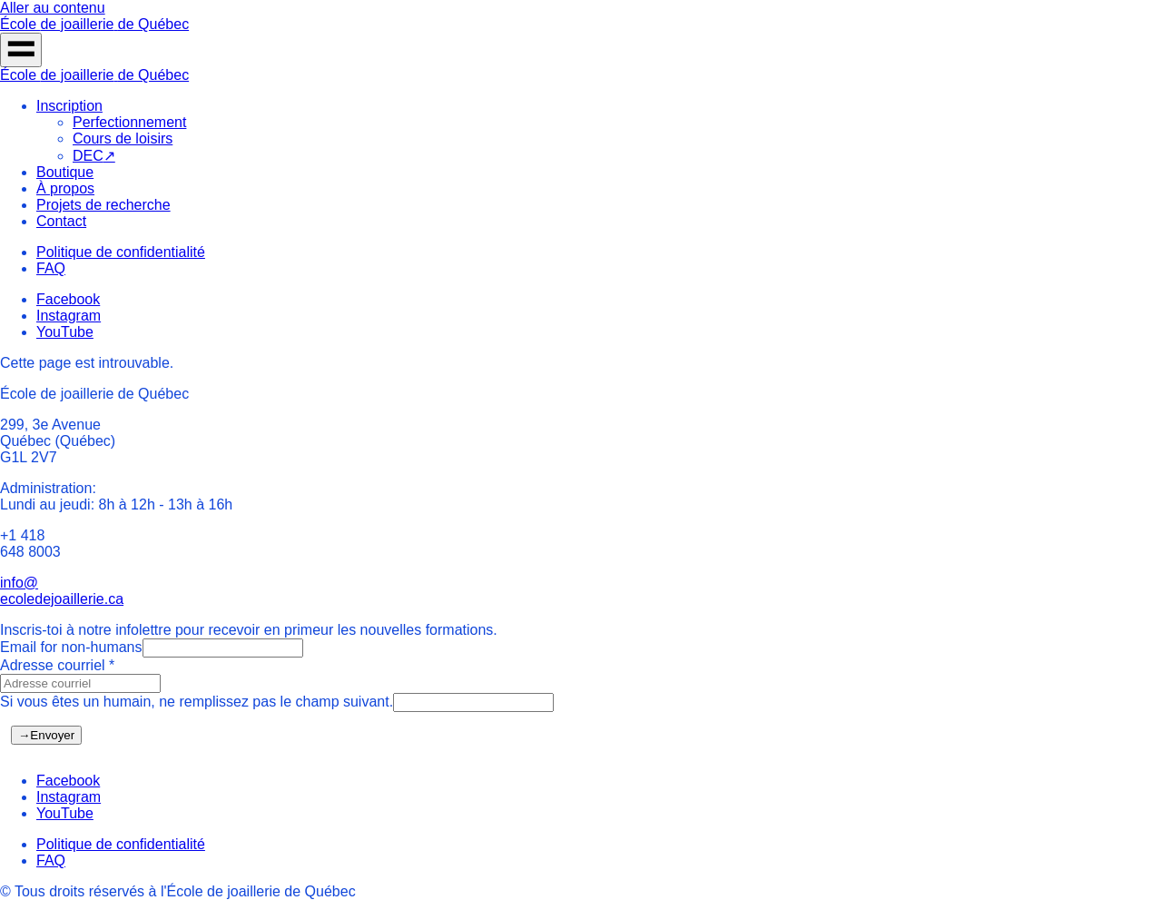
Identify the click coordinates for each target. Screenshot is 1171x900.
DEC (94, 155)
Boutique (64, 172)
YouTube (64, 332)
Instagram (68, 315)
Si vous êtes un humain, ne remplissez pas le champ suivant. (196, 701)
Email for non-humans (71, 647)
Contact (61, 221)
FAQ (50, 268)
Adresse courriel (57, 665)
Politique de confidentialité (120, 252)
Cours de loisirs (122, 138)
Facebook (68, 299)
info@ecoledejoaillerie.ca (61, 591)
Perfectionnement (129, 122)
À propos (65, 188)
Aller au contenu (52, 7)
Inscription (69, 106)
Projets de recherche (103, 205)
